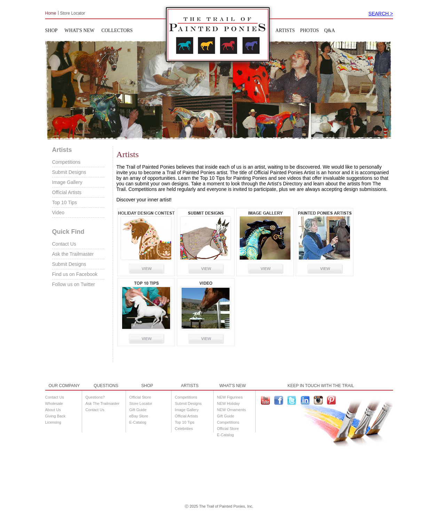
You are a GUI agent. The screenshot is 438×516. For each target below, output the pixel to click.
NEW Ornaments (231, 410)
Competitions (66, 162)
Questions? (95, 397)
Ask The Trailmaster (103, 403)
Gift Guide (138, 410)
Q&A (329, 30)
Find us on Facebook (75, 274)
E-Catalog (137, 422)
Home (50, 13)
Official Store (140, 397)
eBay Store (138, 416)
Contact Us (64, 244)
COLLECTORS (117, 30)
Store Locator (72, 13)
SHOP (51, 30)
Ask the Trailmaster (73, 254)
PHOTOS (309, 30)
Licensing (53, 422)
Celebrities (184, 428)
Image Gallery (67, 182)
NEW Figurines (230, 397)
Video (58, 212)
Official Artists (67, 192)
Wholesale (54, 403)
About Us (53, 410)
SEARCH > (380, 13)
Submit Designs (69, 172)
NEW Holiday (228, 403)
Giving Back (55, 416)
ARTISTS (285, 30)
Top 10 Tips (64, 202)
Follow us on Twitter (73, 284)
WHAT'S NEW (79, 30)
